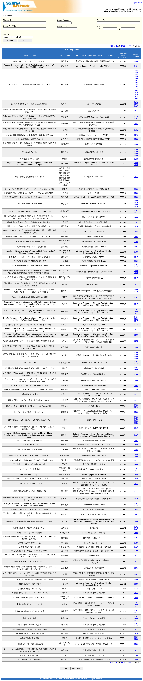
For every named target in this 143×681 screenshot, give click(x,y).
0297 (136, 118)
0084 (136, 71)
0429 (136, 407)
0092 (136, 83)
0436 (136, 369)
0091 (136, 81)
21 (124, 46)
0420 (136, 135)
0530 (136, 193)
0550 (136, 165)
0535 (136, 538)
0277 (136, 491)
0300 (136, 153)
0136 (136, 390)
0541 (136, 124)
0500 (136, 144)
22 (126, 46)
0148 (136, 159)
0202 (136, 341)
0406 (136, 464)
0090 (136, 79)
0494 (136, 99)
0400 (136, 104)
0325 (136, 247)
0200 (136, 149)
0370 (136, 95)
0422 (136, 510)
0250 (136, 151)
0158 (136, 87)
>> (130, 46)
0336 (136, 237)
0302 (136, 367)
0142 (136, 85)
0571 (136, 177)
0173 (136, 89)
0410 (136, 633)
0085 (136, 73)
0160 (136, 656)
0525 (136, 386)
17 (114, 46)
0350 (136, 61)
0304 (136, 261)
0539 (136, 543)
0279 (136, 116)
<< (108, 46)
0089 (136, 77)
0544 (136, 232)
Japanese (137, 2)
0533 (136, 139)
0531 (136, 441)
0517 (136, 106)
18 (117, 46)
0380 (136, 584)
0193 (136, 242)
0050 (136, 428)
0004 (136, 450)
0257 (136, 515)
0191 (136, 66)
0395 (136, 521)
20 (122, 46)
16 (112, 46)
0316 (136, 93)
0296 (136, 374)
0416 (136, 111)
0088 (136, 75)
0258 (136, 91)
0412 (136, 97)
